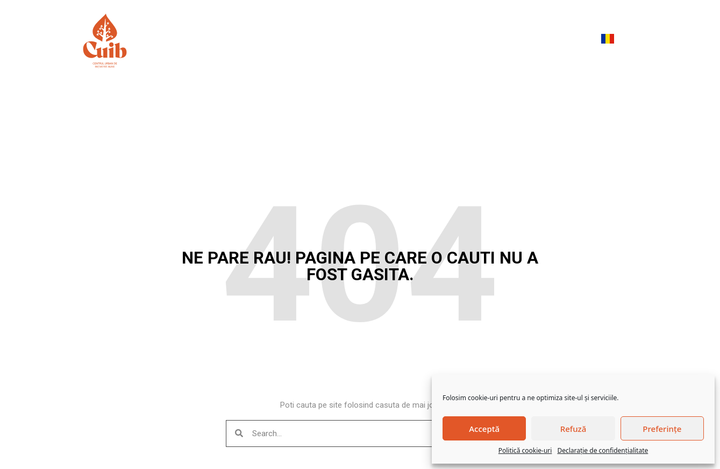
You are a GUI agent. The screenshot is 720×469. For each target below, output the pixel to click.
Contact (482, 40)
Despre (277, 41)
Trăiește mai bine (413, 40)
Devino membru (549, 40)
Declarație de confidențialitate (602, 450)
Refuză (573, 428)
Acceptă (484, 428)
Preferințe (662, 428)
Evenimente (336, 40)
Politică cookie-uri (525, 450)
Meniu (217, 40)
